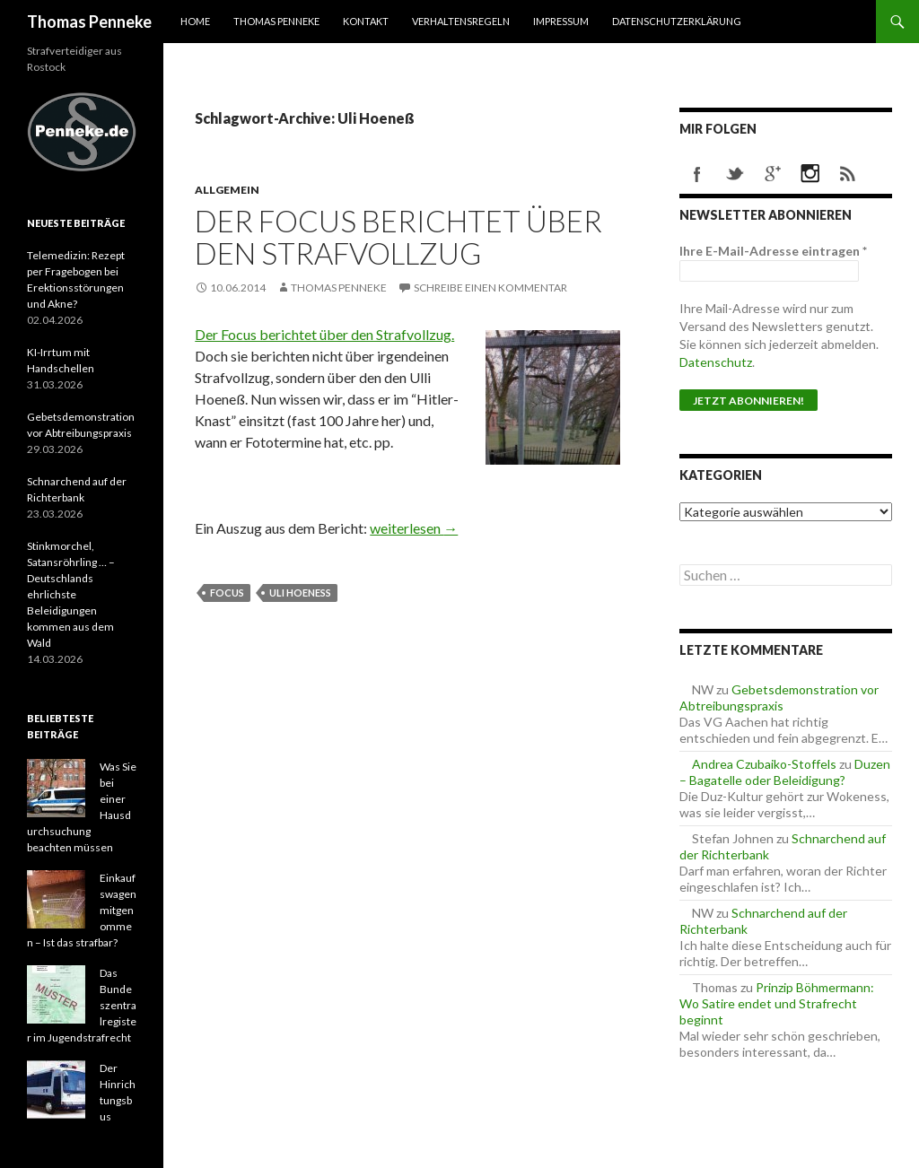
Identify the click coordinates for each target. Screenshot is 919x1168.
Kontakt (366, 21)
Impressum (561, 21)
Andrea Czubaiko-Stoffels (764, 763)
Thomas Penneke (89, 21)
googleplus (773, 174)
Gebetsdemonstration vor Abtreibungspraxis (779, 697)
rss (848, 174)
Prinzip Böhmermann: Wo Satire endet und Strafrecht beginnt (776, 1003)
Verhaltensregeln (461, 21)
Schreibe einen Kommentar (490, 287)
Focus (227, 592)
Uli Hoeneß (300, 592)
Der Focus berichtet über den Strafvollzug (398, 237)
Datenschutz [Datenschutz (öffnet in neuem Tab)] (715, 362)
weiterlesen (414, 527)
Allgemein (227, 189)
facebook (697, 174)
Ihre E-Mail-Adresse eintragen (773, 250)
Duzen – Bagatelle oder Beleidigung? (784, 772)
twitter (735, 174)
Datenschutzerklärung (676, 21)
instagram (810, 174)
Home (195, 21)
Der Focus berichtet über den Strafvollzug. (324, 334)
